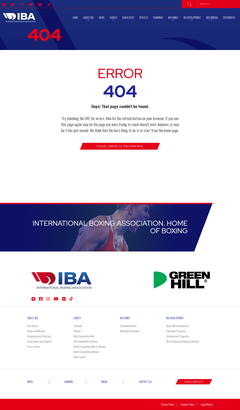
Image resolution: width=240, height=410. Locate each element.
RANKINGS (158, 18)
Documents (229, 18)
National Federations (130, 331)
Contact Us (145, 382)
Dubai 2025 (128, 18)
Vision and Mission (36, 331)
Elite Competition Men (84, 336)
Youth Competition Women (86, 352)
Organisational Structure (39, 336)
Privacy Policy (167, 404)
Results (143, 18)
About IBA (32, 318)
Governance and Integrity (39, 341)
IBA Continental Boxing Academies (182, 341)
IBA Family (125, 318)
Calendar (78, 326)
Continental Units (128, 326)
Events (77, 318)
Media (104, 382)
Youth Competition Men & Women (90, 347)
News (102, 18)
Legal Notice (207, 404)
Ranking (68, 382)
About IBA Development (177, 326)
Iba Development (175, 318)
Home (75, 18)
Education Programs (176, 331)
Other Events (80, 357)
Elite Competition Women (86, 341)
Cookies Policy (187, 404)
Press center (33, 347)
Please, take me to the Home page (120, 146)
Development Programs (177, 336)
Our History (32, 326)
